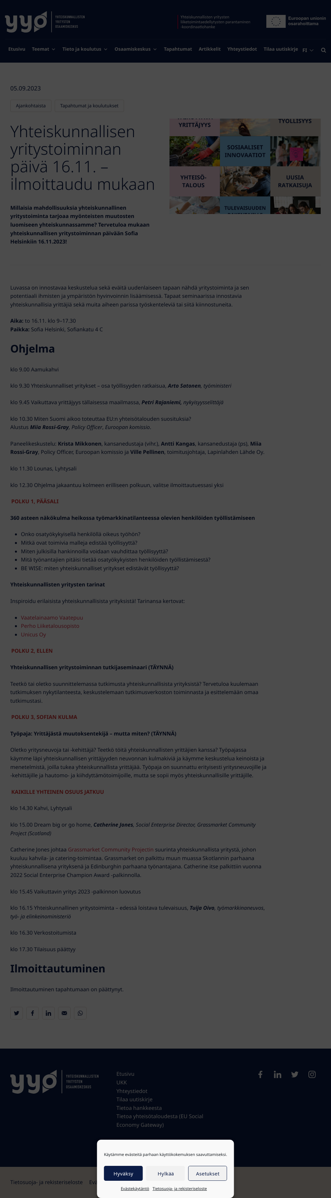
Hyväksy (123, 1173)
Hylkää (166, 1173)
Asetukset (208, 1173)
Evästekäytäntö (135, 1188)
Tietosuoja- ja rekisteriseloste (180, 1188)
